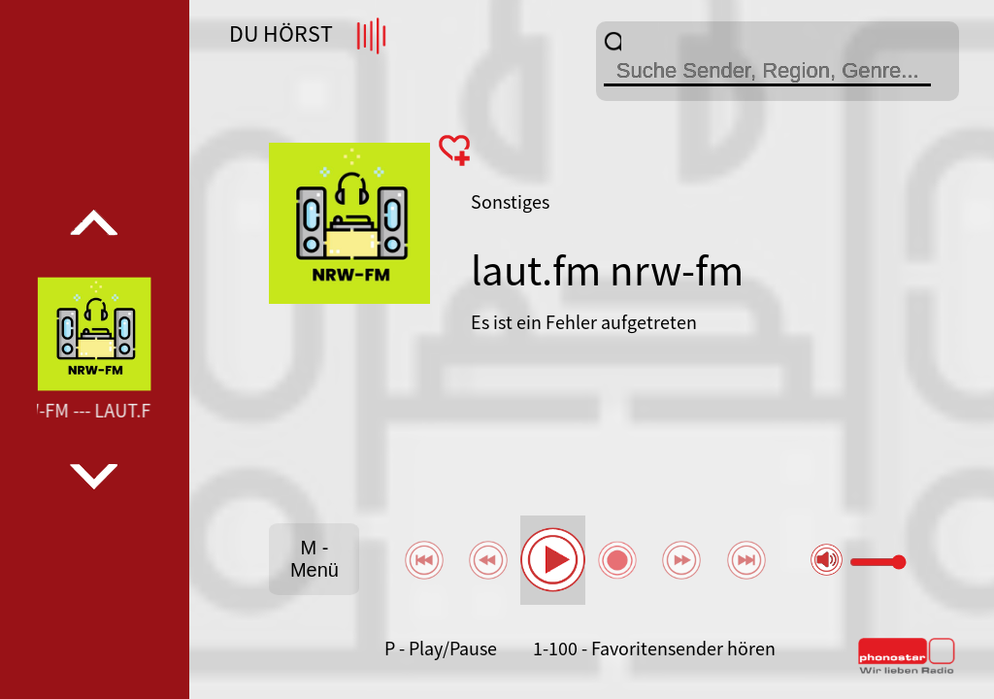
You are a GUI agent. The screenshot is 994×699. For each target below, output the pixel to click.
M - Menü (314, 559)
